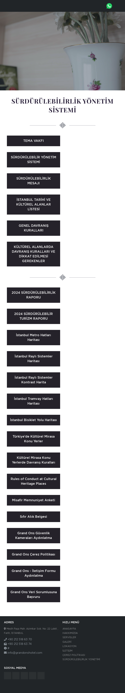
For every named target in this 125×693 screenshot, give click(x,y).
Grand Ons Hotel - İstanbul (15, 6)
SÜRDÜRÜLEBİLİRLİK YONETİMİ (81, 659)
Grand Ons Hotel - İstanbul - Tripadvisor (7, 675)
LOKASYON (69, 646)
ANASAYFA (69, 628)
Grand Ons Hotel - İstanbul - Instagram (32, 675)
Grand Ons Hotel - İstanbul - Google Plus (41, 675)
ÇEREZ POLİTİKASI (73, 655)
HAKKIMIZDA (70, 633)
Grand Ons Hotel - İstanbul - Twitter (24, 675)
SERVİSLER (69, 637)
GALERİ (66, 641)
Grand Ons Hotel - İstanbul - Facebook (16, 675)
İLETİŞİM (67, 650)
